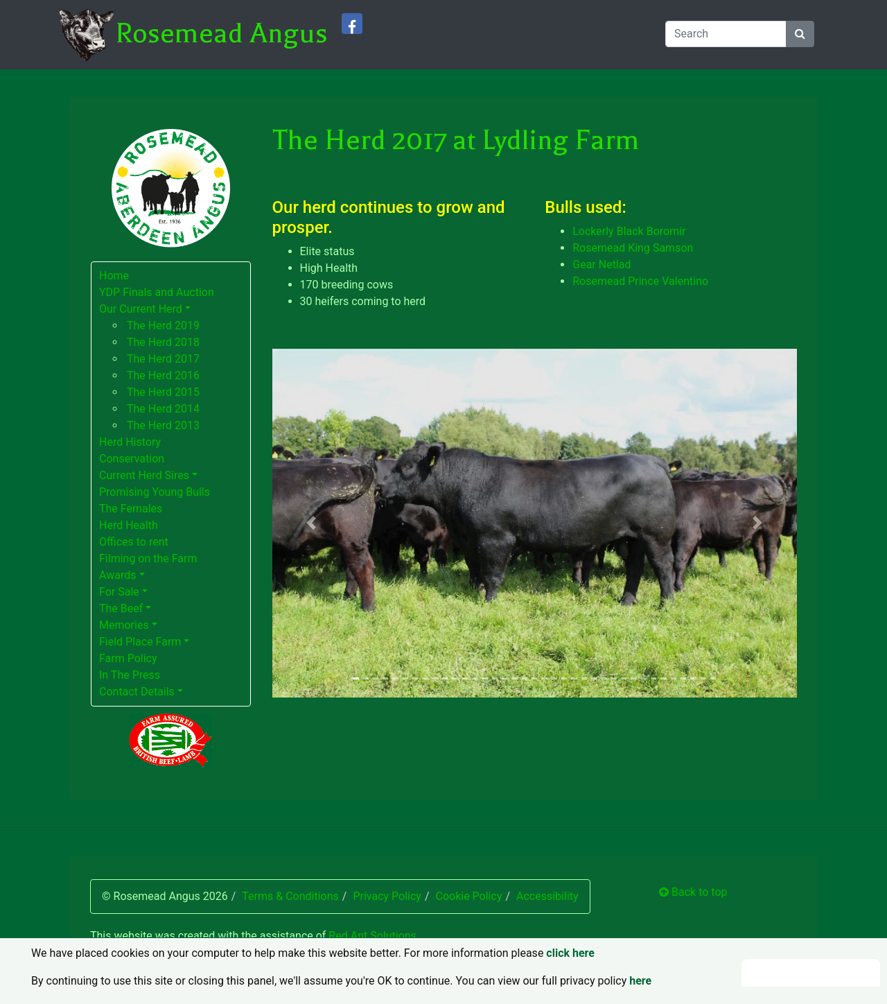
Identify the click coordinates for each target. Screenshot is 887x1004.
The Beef (121, 608)
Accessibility (547, 896)
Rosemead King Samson (632, 247)
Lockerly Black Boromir (628, 231)
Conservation (131, 458)
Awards (117, 575)
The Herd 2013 (163, 425)
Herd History (130, 442)
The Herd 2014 (163, 408)
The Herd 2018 (163, 342)
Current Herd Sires (144, 475)
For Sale (119, 591)
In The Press (129, 675)
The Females (130, 508)
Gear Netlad (601, 264)
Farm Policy (128, 658)
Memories (124, 625)
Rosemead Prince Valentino (640, 281)
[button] (311, 523)
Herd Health (128, 525)
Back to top (693, 892)
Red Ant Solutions (372, 935)
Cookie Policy (468, 896)
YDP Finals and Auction (156, 292)
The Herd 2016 (163, 375)
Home (114, 275)
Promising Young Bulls (154, 492)
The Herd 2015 (163, 392)
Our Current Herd (140, 308)
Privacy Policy (387, 896)
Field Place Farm (140, 641)
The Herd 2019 (163, 325)
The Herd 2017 (163, 358)
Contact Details (137, 691)
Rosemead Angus (221, 33)
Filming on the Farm (148, 558)
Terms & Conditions (290, 896)
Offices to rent (133, 541)
